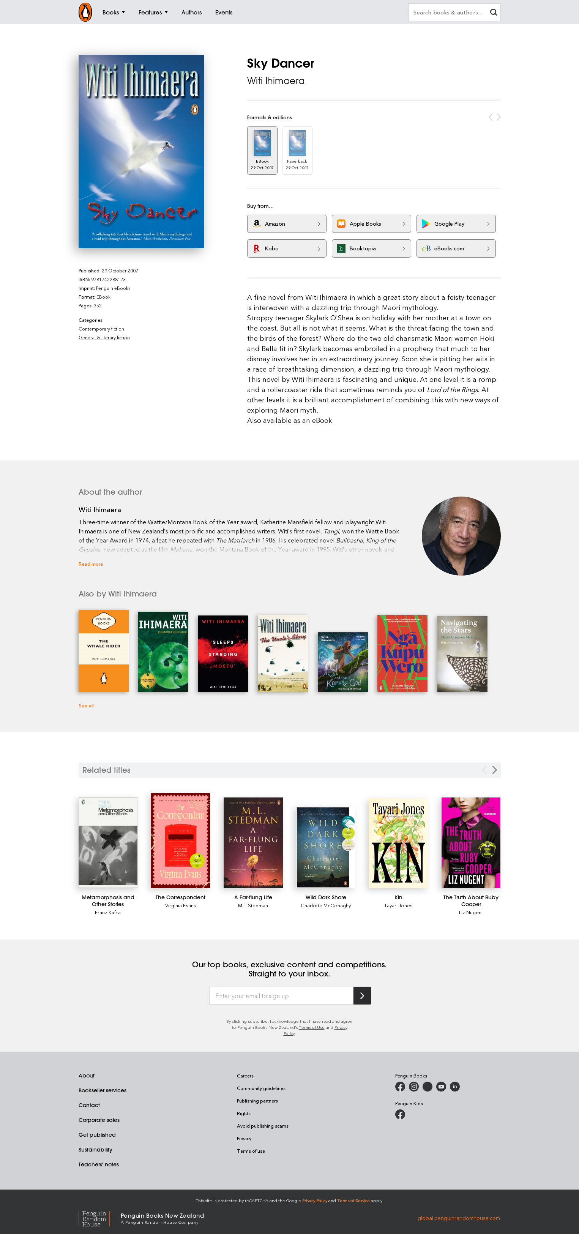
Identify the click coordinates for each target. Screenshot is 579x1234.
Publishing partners (257, 1100)
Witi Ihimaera (275, 80)
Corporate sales (99, 1120)
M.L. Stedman (253, 905)
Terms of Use (312, 1027)
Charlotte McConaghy (326, 905)
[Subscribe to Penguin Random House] (362, 996)
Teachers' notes (99, 1164)
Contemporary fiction (101, 328)
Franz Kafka (108, 912)
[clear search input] (493, 13)
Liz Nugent (471, 912)
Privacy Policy (314, 1200)
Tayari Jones (398, 905)
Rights (244, 1113)
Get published (97, 1134)
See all (86, 705)
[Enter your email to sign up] (281, 996)
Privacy (244, 1138)
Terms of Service (353, 1200)
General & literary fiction (104, 337)
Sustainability (95, 1149)
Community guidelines (261, 1088)
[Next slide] (494, 770)
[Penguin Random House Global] (100, 1217)
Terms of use (251, 1150)
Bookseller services (102, 1090)
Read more (91, 563)
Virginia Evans (180, 905)
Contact (89, 1105)
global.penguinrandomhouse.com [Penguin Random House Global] (459, 1218)
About (87, 1075)
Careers (245, 1075)
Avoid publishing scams (263, 1125)
